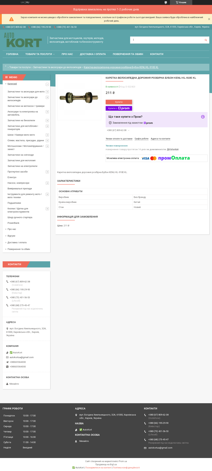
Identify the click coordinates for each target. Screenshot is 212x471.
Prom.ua (123, 461)
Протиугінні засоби (18, 171)
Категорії (12, 83)
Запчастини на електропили (22, 166)
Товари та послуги (38, 54)
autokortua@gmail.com (22, 357)
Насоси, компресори (18, 183)
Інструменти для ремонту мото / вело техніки (25, 196)
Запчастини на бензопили (21, 120)
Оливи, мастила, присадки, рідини (26, 140)
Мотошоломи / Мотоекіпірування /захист (25, 148)
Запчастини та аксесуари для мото (26, 91)
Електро (12, 177)
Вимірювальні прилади (20, 188)
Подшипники (14, 203)
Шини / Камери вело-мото (21, 134)
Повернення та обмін (128, 54)
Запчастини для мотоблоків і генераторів (23, 127)
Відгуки (11, 235)
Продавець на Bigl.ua (106, 464)
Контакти (156, 54)
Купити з (118, 108)
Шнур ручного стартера (20, 217)
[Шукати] (205, 40)
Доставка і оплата (93, 54)
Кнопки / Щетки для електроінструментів (18, 210)
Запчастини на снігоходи (21, 154)
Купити (119, 102)
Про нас (67, 54)
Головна (12, 54)
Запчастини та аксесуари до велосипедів (57, 67)
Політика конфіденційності (126, 467)
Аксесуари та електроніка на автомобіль (23, 113)
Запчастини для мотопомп (22, 160)
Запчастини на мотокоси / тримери (26, 106)
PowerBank (13, 223)
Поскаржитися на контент (98, 467)
